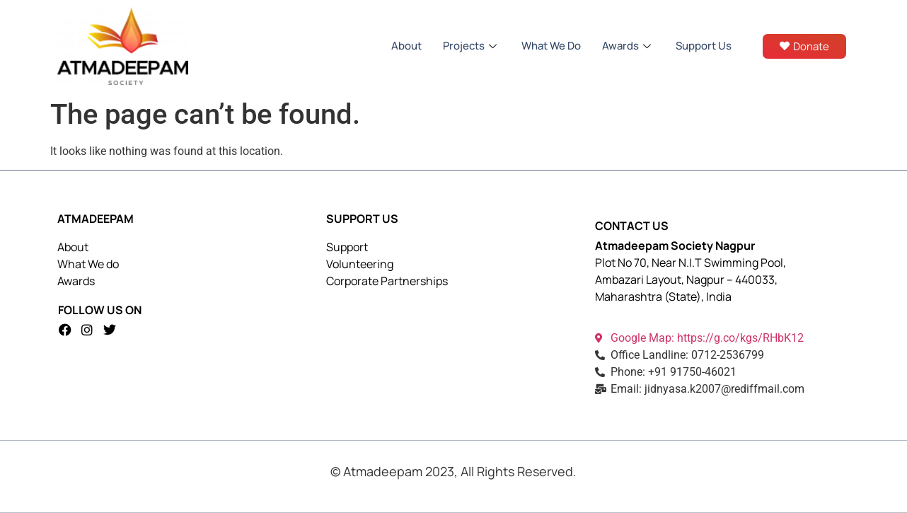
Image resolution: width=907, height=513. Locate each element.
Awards (628, 45)
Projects (471, 45)
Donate (804, 46)
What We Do (551, 45)
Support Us (704, 45)
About (406, 45)
